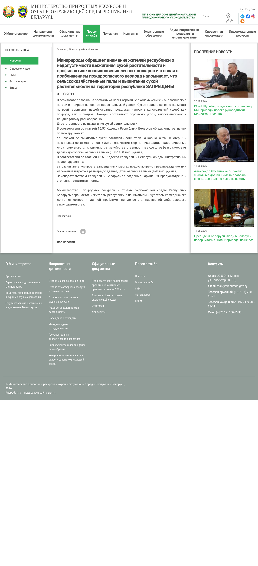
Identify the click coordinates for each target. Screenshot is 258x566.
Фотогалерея (18, 81)
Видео (13, 87)
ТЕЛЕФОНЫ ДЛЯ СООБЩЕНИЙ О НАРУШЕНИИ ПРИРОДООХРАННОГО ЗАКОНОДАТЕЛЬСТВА (169, 16)
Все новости (66, 242)
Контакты (130, 33)
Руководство (13, 276)
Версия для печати (66, 231)
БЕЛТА (51, 392)
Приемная (110, 33)
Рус (242, 9)
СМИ (12, 75)
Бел (253, 9)
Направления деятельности (43, 33)
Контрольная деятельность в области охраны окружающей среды (66, 359)
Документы (99, 312)
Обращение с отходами (62, 318)
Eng (247, 9)
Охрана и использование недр (66, 280)
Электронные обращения (154, 33)
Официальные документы (69, 33)
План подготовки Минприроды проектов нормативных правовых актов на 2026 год (110, 285)
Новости (15, 60)
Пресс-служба (91, 33)
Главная (61, 49)
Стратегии (98, 305)
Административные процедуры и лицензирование (184, 33)
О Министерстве (16, 33)
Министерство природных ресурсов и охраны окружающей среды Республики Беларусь (81, 12)
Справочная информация (213, 33)
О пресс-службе (19, 68)
